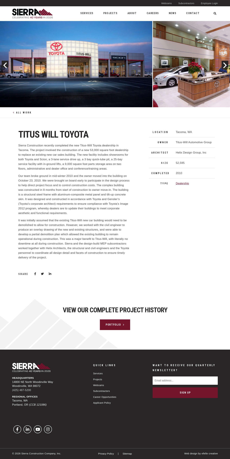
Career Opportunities (105, 396)
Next (223, 64)
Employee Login (209, 3)
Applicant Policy (102, 402)
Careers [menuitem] (153, 13)
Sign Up (185, 392)
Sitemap (127, 453)
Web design (190, 453)
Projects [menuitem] (110, 13)
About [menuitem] (132, 13)
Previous (6, 64)
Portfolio (113, 324)
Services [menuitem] (86, 13)
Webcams (164, 3)
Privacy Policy (106, 453)
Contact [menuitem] (192, 13)
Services (98, 372)
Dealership (183, 183)
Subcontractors (185, 3)
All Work (24, 112)
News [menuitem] (172, 13)
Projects (98, 378)
